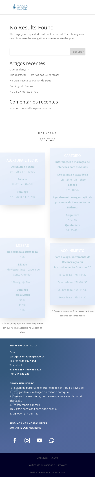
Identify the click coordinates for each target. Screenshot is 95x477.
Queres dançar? (19, 69)
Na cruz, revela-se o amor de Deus (30, 80)
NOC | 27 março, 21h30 (24, 91)
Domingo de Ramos (21, 86)
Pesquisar (78, 51)
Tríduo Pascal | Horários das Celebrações (34, 75)
